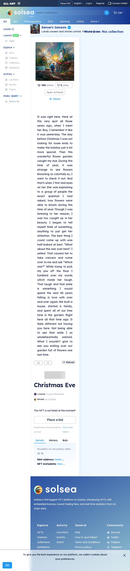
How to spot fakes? (68, 429)
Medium (113, 542)
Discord (113, 532)
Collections (43, 542)
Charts (60, 542)
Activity (61, 537)
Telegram (114, 547)
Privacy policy (83, 547)
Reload (68, 362)
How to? (88, 3)
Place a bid (55, 420)
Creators (42, 537)
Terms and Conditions (87, 542)
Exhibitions (43, 547)
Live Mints (62, 532)
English (100, 3)
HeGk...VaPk (62, 459)
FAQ (77, 532)
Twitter (113, 537)
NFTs (40, 532)
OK (7, 565)
